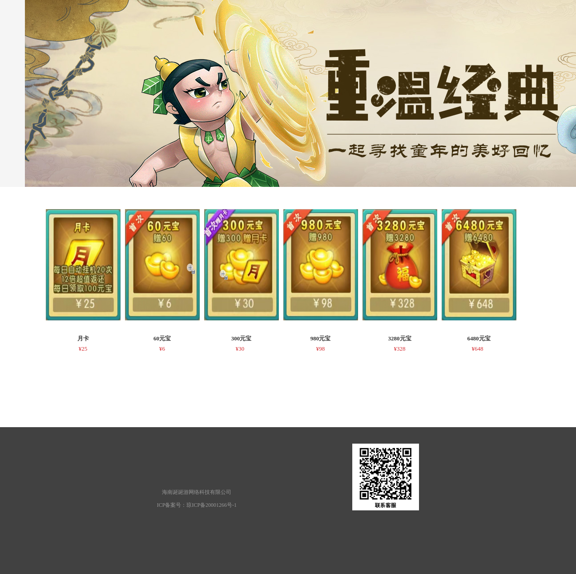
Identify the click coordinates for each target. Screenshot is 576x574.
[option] (83, 282)
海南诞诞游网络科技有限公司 (196, 492)
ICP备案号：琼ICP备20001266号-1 (197, 505)
